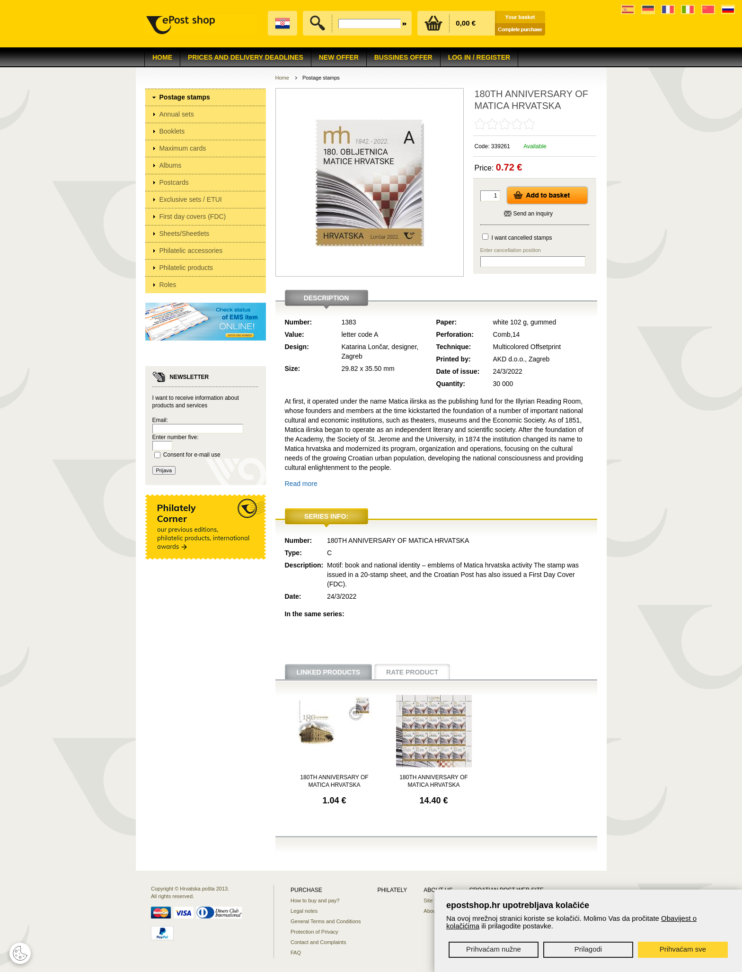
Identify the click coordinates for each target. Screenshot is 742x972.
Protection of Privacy (314, 932)
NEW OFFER (339, 57)
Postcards (174, 182)
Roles (168, 284)
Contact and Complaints (318, 942)
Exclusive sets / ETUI (190, 199)
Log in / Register (479, 57)
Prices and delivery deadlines (245, 57)
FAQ (296, 952)
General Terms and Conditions (326, 921)
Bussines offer (403, 57)
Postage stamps (184, 97)
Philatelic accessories (191, 250)
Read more (301, 483)
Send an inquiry (533, 213)
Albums (170, 165)
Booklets (172, 131)
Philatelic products (186, 267)
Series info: (326, 516)
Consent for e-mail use (192, 454)
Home (162, 57)
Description (326, 298)
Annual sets (176, 114)
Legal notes (304, 911)
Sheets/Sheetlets (184, 233)
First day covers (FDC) (192, 216)
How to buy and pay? (315, 900)
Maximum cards (182, 148)
